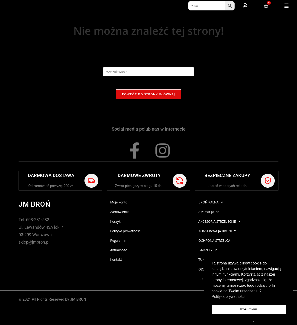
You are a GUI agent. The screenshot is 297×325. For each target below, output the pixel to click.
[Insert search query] (148, 71)
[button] (286, 5)
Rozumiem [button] (248, 309)
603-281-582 (37, 220)
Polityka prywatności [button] (228, 297)
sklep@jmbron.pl (34, 243)
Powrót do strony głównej (148, 95)
